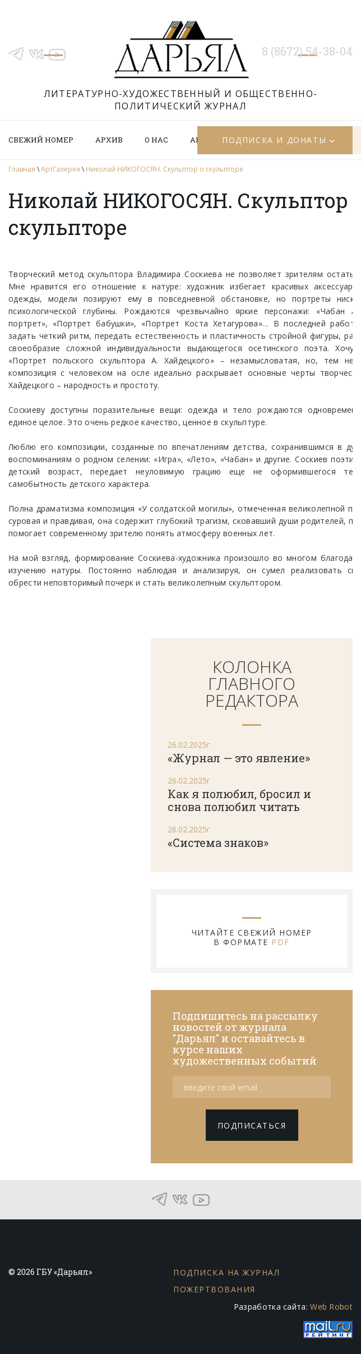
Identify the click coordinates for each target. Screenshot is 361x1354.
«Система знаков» (218, 842)
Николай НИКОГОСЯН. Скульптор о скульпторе (164, 169)
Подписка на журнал (226, 1272)
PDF (280, 942)
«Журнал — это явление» (239, 757)
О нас (156, 140)
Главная (21, 169)
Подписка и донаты (274, 140)
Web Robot (331, 1306)
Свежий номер (40, 140)
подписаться (251, 1125)
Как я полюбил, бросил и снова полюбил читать (239, 800)
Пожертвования (214, 1289)
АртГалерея (60, 169)
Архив (109, 140)
